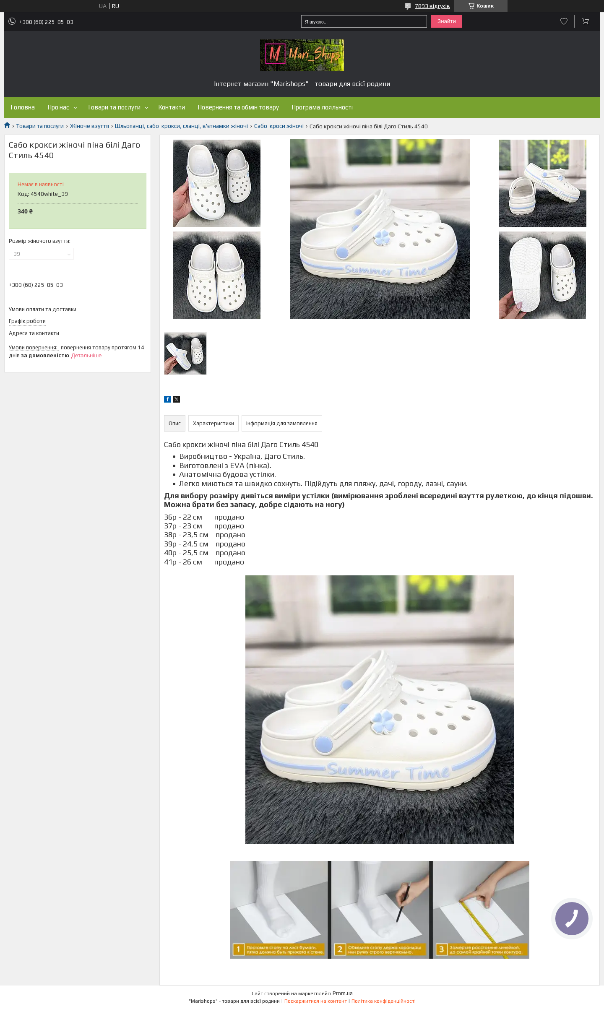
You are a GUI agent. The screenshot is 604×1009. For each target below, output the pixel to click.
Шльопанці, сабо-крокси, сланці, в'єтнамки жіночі (181, 125)
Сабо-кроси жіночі (279, 125)
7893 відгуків (432, 6)
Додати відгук (564, 21)
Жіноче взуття (89, 125)
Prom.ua (343, 993)
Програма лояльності (322, 107)
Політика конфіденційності (383, 1001)
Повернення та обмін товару (238, 107)
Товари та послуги (114, 107)
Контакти (171, 107)
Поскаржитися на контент (315, 1001)
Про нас (58, 107)
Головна (22, 107)
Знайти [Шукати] (446, 21)
